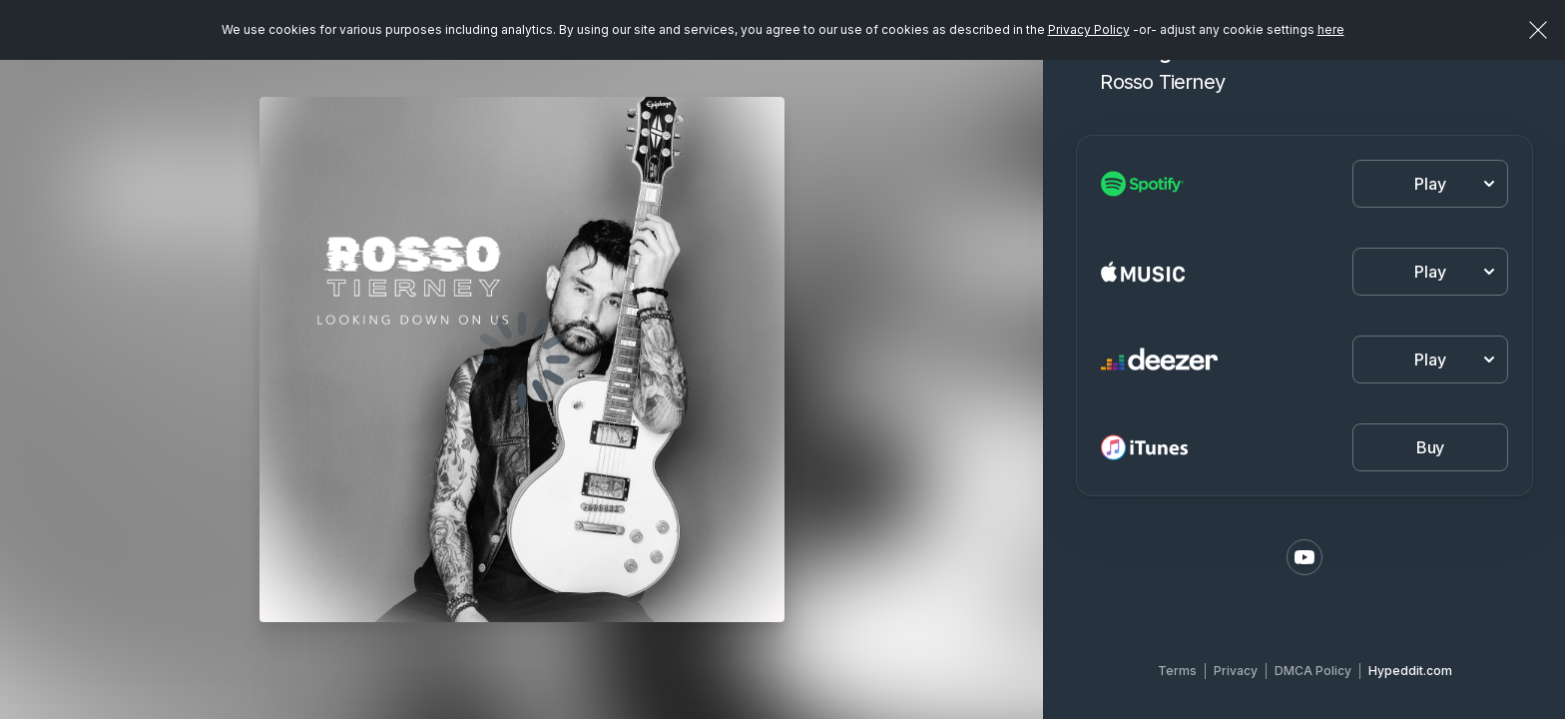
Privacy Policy (1089, 29)
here (1330, 29)
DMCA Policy (1313, 670)
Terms (1177, 670)
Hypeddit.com (1410, 670)
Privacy (1236, 670)
